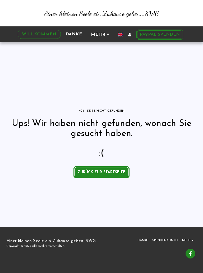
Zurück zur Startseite (101, 172)
